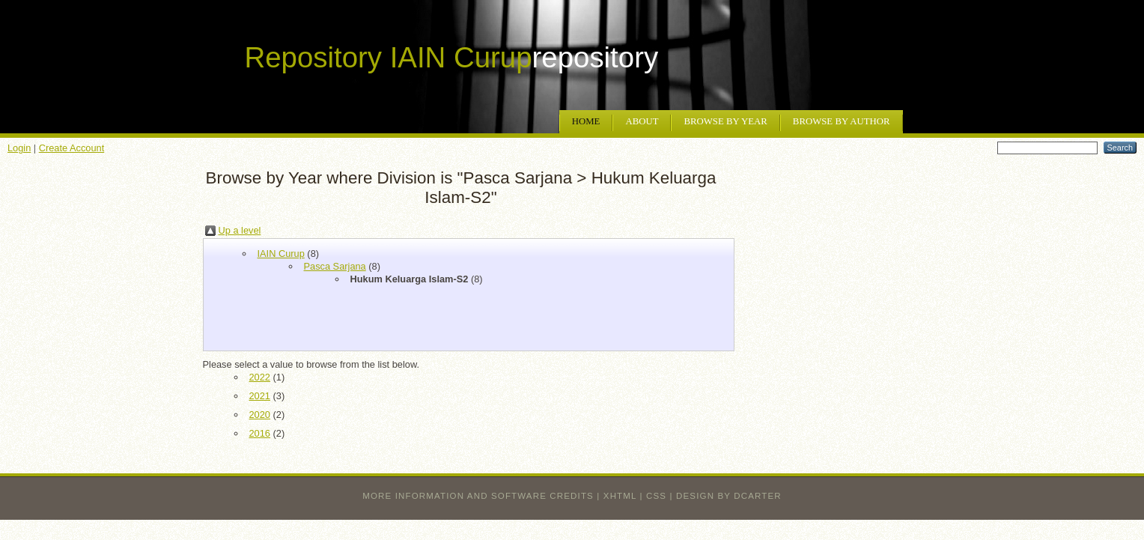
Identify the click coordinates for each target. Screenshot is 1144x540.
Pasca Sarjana (335, 266)
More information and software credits (478, 495)
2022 (259, 377)
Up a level (240, 230)
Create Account (72, 148)
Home (586, 121)
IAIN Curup (281, 253)
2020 (259, 414)
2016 (259, 433)
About (641, 121)
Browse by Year (725, 121)
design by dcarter (729, 495)
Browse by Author (841, 121)
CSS (656, 495)
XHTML (619, 495)
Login (19, 148)
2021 (259, 395)
